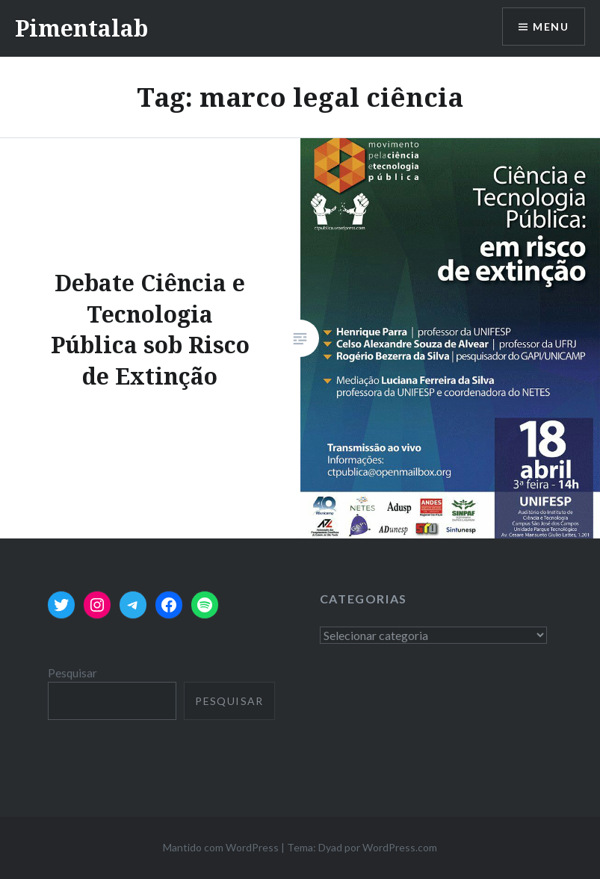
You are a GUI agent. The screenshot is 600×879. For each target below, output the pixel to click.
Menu (551, 26)
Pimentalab (81, 28)
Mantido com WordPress (221, 847)
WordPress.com (399, 847)
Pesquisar (72, 673)
